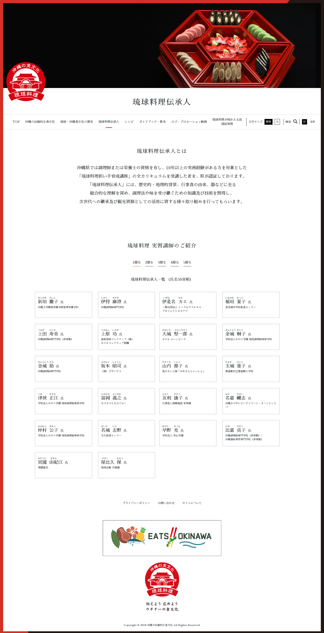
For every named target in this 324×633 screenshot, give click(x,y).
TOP (16, 121)
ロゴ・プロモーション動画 (189, 121)
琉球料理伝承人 (108, 121)
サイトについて (192, 501)
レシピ (129, 121)
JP (304, 121)
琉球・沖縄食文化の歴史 (76, 121)
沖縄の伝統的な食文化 (40, 121)
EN (312, 121)
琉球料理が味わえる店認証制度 (227, 121)
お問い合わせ (166, 501)
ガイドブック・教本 (152, 121)
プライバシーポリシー (136, 501)
